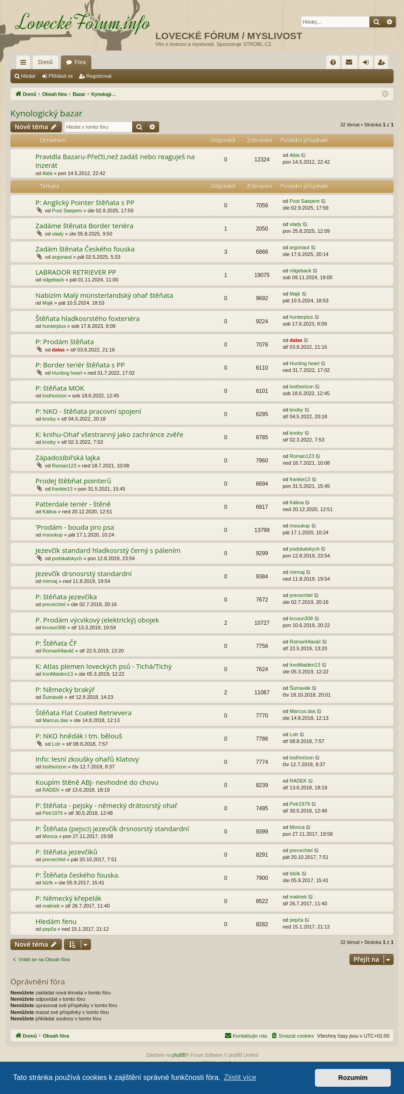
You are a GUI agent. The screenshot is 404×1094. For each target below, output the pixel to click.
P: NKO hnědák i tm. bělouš (78, 735)
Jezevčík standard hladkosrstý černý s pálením (107, 550)
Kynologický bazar (46, 113)
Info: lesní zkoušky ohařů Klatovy (87, 758)
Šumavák (52, 697)
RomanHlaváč (58, 650)
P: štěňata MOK (59, 387)
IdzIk (47, 882)
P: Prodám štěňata (64, 341)
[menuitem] (333, 62)
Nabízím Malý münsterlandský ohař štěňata (104, 295)
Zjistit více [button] (240, 1077)
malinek (51, 905)
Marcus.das (55, 720)
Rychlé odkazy (25, 64)
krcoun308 (53, 627)
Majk (47, 303)
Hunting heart (67, 373)
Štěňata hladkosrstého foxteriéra (87, 318)
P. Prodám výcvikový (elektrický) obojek (97, 619)
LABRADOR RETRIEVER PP (75, 271)
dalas (58, 349)
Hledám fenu (55, 921)
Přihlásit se (61, 76)
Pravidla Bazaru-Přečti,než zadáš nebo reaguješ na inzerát (115, 161)
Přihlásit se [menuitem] (368, 64)
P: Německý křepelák (68, 898)
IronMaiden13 (57, 674)
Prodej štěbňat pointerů (73, 480)
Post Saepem (67, 210)
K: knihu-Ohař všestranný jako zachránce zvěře (109, 434)
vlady (58, 233)
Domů (45, 62)
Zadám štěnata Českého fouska (85, 248)
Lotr (56, 744)
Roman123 (64, 465)
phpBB (179, 1055)
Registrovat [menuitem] (383, 64)
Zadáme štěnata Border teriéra (84, 225)
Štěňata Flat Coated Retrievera (83, 712)
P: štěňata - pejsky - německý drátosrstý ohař (106, 805)
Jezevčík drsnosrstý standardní (83, 573)
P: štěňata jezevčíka (66, 596)
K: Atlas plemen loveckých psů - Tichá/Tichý (103, 666)
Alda (47, 173)
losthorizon (54, 395)
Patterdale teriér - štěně (73, 503)
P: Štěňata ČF (56, 642)
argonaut (61, 257)
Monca (49, 836)
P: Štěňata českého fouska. (77, 874)
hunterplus (53, 326)
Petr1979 (52, 813)
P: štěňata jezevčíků (66, 851)
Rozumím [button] (353, 1077)
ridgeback (53, 279)
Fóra (80, 62)
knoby (48, 419)
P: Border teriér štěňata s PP (80, 364)
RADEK (51, 790)
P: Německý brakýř (65, 689)
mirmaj (49, 581)
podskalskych (67, 558)
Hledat (28, 76)
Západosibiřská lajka (67, 457)
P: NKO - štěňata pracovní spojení (88, 411)
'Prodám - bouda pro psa (74, 527)
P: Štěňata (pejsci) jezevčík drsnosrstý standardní (112, 828)
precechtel (53, 604)
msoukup (52, 534)
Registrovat (99, 76)
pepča (49, 929)
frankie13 (62, 489)
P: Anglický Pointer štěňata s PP (85, 202)
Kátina (49, 511)
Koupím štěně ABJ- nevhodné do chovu (97, 782)
